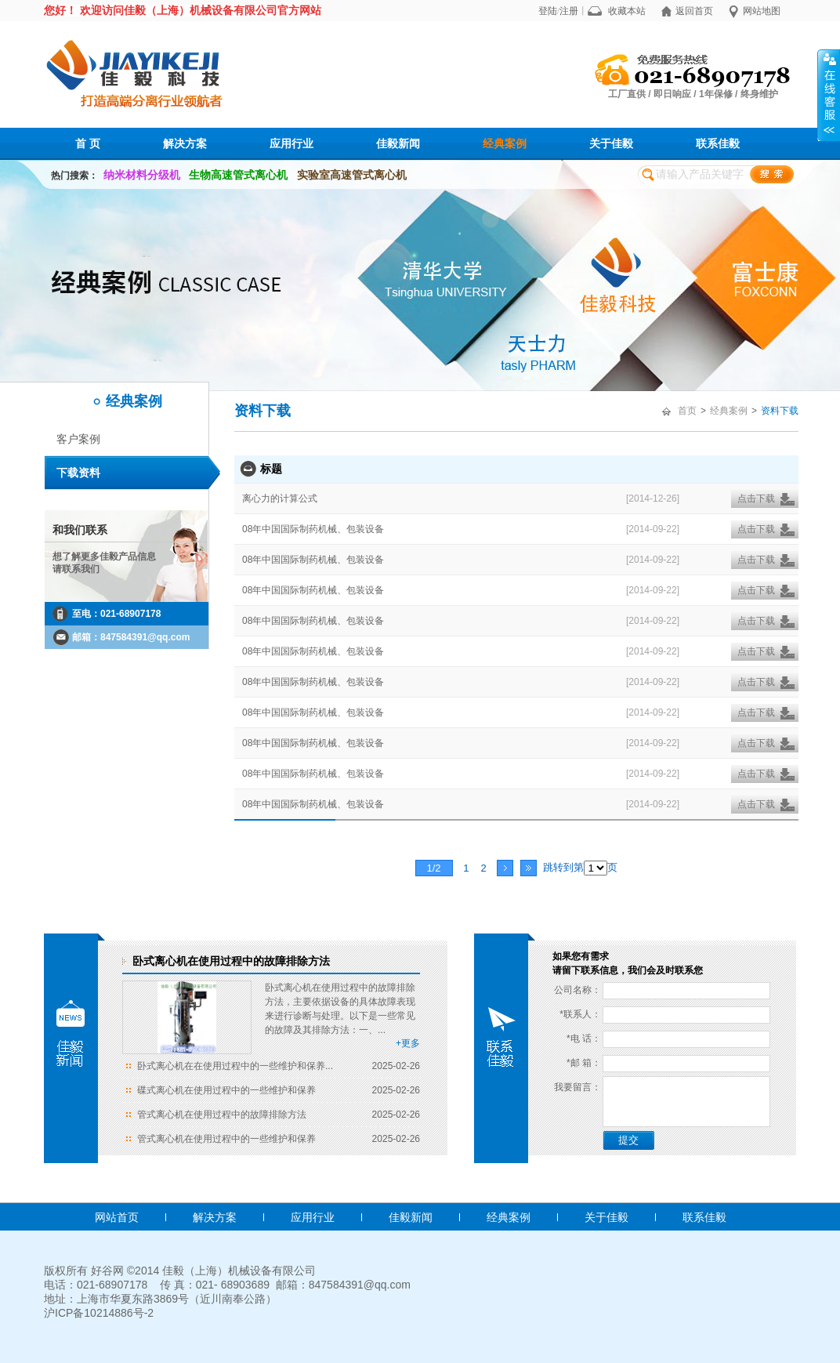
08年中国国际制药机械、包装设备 (313, 529)
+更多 (408, 1043)
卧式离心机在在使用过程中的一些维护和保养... (235, 1065)
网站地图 (761, 10)
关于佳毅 (611, 143)
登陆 (547, 10)
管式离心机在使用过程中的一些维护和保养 (226, 1138)
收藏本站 (627, 10)
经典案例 (505, 143)
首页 (687, 410)
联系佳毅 (718, 143)
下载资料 (78, 472)
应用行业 (291, 143)
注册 (568, 10)
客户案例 (78, 439)
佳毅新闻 (398, 143)
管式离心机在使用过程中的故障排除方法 (221, 1114)
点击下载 (756, 498)
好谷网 (107, 1270)
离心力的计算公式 (279, 498)
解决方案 (185, 143)
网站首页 (117, 1217)
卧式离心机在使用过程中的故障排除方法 (231, 961)
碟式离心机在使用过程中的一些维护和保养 (226, 1090)
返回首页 (694, 10)
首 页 (87, 143)
